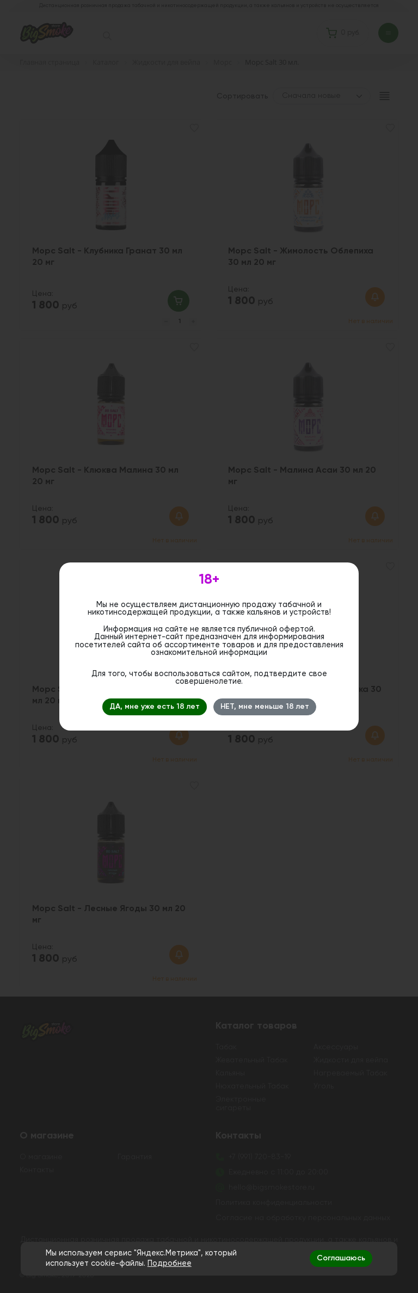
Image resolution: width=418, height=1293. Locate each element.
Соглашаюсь (341, 1258)
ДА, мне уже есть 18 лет (154, 706)
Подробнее (169, 1263)
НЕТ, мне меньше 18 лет (264, 706)
